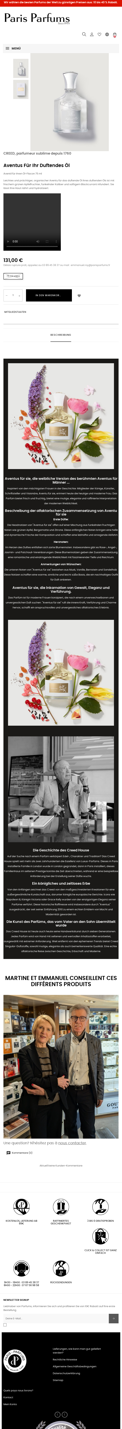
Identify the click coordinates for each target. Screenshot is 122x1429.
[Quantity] (13, 295)
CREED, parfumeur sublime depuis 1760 (37, 153)
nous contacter (72, 1143)
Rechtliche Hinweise (65, 1359)
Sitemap (58, 1380)
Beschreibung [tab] (60, 335)
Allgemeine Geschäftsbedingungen (74, 1366)
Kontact (8, 1397)
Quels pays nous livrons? (18, 1390)
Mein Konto (10, 1404)
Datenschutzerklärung (66, 1373)
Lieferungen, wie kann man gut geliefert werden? (77, 1351)
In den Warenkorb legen (53, 295)
